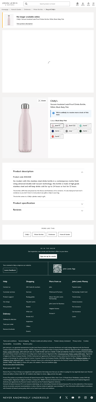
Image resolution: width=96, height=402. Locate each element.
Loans (74, 316)
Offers (28, 326)
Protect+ (52, 313)
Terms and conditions (10, 341)
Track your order (8, 324)
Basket (28, 307)
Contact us (6, 287)
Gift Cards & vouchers (33, 287)
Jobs (50, 287)
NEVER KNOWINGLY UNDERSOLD (26, 397)
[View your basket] (88, 3)
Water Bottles (38, 9)
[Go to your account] (83, 3)
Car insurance (76, 311)
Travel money (76, 297)
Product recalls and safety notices (41, 341)
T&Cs (48, 374)
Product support (8, 297)
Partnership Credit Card (79, 292)
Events (28, 331)
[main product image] (10, 20)
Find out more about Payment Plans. (13, 364)
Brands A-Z (29, 316)
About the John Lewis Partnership (56, 298)
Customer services (9, 292)
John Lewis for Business (56, 303)
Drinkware (27, 9)
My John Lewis (30, 302)
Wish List (29, 311)
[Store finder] (77, 3)
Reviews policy (27, 344)
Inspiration (29, 321)
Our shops (6, 302)
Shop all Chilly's (50, 9)
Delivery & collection (9, 319)
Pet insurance (76, 307)
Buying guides (30, 297)
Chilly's (27, 234)
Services (28, 292)
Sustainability (7, 344)
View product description (25, 23)
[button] (93, 3)
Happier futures (54, 308)
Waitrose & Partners (55, 292)
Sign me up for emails (48, 256)
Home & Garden (16, 9)
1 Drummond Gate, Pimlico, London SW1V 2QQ (71, 354)
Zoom (42, 101)
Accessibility (17, 344)
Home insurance (77, 302)
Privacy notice (77, 341)
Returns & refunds (9, 329)
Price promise (7, 307)
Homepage (5, 9)
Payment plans (76, 287)
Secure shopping (24, 341)
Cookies (86, 341)
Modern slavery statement (62, 341)
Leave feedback (10, 270)
